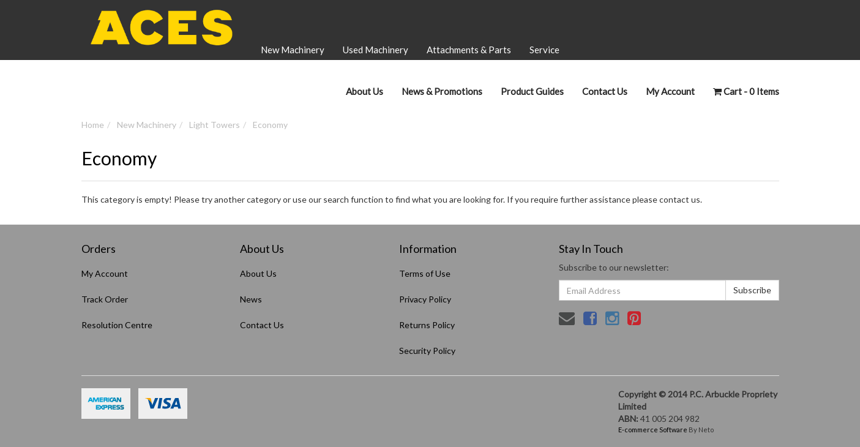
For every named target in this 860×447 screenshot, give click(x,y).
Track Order (104, 299)
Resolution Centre (116, 325)
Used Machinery (375, 49)
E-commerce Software (652, 430)
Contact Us (604, 91)
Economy (270, 124)
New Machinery (292, 49)
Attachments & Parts (469, 49)
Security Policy (427, 350)
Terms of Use (425, 273)
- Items (746, 91)
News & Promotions (442, 91)
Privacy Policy (425, 299)
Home (92, 124)
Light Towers (214, 124)
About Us (364, 91)
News (251, 299)
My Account (104, 273)
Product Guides (532, 91)
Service (544, 49)
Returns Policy (427, 325)
